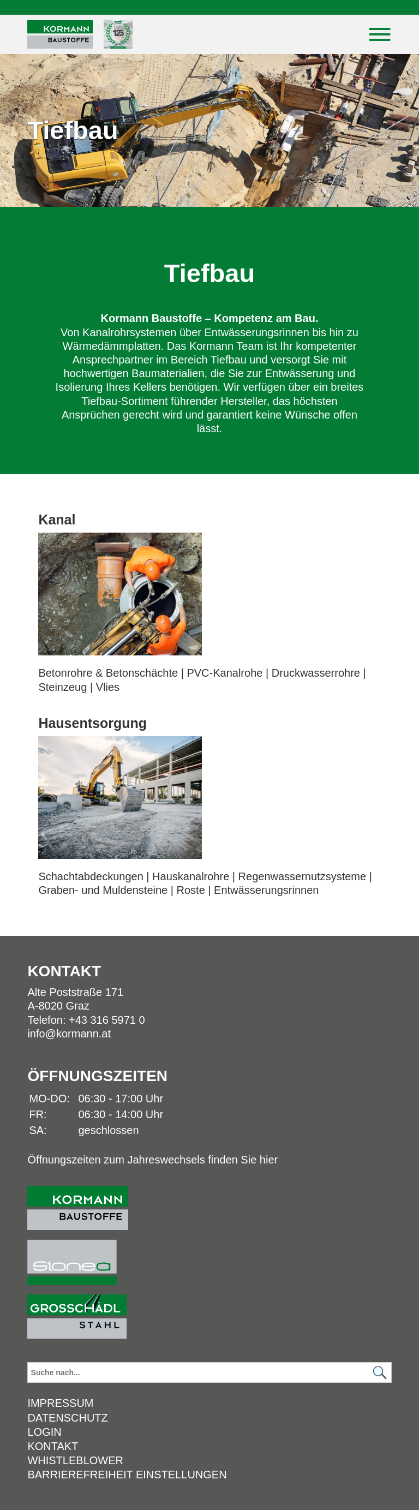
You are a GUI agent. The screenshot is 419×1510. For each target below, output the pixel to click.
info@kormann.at (69, 1034)
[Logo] (60, 34)
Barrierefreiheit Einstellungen (126, 1475)
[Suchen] (380, 1373)
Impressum (60, 1403)
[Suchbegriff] (209, 1372)
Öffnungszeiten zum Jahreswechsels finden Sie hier (152, 1160)
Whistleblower (75, 1460)
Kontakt (52, 1446)
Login (44, 1432)
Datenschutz (67, 1418)
